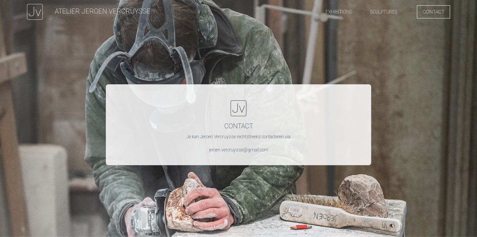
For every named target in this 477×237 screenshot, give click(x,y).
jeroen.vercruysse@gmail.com (238, 149)
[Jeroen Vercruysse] (88, 12)
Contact (433, 11)
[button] (339, 12)
